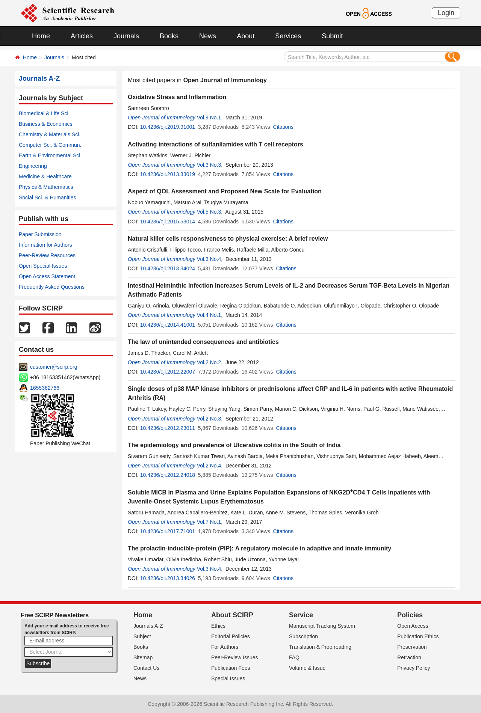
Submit (332, 36)
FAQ (294, 657)
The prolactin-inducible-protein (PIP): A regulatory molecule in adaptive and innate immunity (259, 548)
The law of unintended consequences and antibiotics (203, 342)
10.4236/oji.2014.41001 (167, 325)
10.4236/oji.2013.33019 (167, 174)
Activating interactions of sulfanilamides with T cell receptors (215, 144)
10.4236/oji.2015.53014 (167, 222)
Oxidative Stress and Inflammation (177, 97)
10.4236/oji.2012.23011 (167, 428)
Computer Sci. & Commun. (50, 145)
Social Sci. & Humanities (47, 197)
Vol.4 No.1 (209, 315)
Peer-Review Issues (234, 657)
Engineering (33, 166)
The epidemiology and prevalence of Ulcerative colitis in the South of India (234, 445)
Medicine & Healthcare (45, 176)
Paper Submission (40, 234)
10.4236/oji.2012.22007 (167, 372)
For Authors (224, 647)
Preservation (412, 647)
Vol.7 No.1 (209, 522)
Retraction (409, 657)
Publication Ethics (418, 636)
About (245, 36)
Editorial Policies (230, 636)
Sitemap (143, 657)
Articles (82, 36)
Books (169, 36)
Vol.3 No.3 (209, 165)
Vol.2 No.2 (209, 362)
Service (301, 615)
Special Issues (228, 678)
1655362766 (44, 388)
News (207, 36)
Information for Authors (45, 245)
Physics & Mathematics (46, 187)
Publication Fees (230, 668)
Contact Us (146, 668)
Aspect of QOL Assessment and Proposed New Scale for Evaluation (225, 191)
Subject (142, 636)
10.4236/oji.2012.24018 (167, 475)
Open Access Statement (47, 276)
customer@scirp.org (53, 367)
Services (288, 36)
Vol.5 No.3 (209, 212)
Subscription (303, 636)
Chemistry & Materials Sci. (49, 134)
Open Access (412, 626)
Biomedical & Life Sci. (44, 113)
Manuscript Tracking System (322, 626)
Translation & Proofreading (320, 647)
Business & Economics (45, 124)
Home (41, 36)
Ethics (218, 626)
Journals (126, 36)
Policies (410, 615)
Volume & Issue (307, 668)
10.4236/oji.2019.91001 (167, 127)
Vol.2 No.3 (209, 419)
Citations (283, 127)
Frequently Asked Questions (52, 287)
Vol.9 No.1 (209, 118)
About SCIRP (232, 615)
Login (446, 13)
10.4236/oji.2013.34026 (167, 578)
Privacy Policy (413, 668)
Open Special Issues (43, 266)
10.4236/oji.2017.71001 (167, 531)
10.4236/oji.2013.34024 (167, 268)
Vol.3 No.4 (209, 259)
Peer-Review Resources (47, 255)
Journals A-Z (148, 626)
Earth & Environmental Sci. (50, 155)
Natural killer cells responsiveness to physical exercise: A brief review (228, 238)
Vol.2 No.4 (209, 466)
